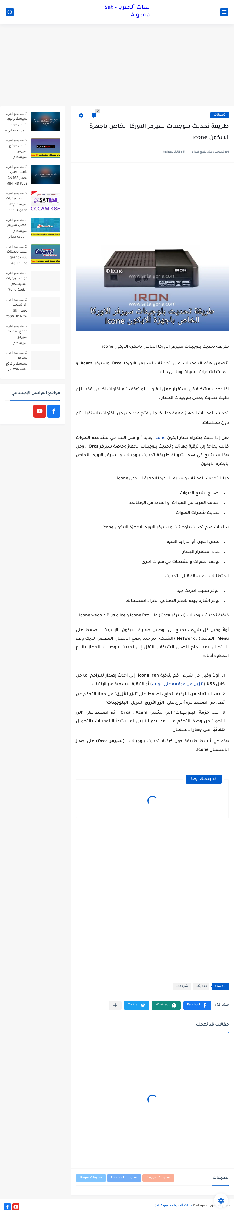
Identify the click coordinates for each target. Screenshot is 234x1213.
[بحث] (10, 12)
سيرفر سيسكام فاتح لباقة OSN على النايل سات (16, 364)
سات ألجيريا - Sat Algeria (127, 12)
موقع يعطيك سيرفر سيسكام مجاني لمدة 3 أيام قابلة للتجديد (17, 338)
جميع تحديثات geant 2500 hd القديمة (17, 258)
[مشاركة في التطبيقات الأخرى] (115, 1005)
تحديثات (219, 115)
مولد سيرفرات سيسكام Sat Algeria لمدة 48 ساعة (16, 205)
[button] (197, 1005)
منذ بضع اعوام (15, 114)
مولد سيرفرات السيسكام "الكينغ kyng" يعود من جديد (16, 285)
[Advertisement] (117, 65)
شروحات (182, 986)
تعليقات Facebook (124, 1178)
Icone (159, 438)
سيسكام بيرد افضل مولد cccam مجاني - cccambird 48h (16, 125)
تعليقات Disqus (91, 1178)
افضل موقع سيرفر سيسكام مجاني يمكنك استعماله (17, 152)
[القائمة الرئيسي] (224, 12)
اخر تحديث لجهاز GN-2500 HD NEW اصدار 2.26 (16, 311)
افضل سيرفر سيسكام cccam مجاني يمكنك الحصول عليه (17, 232)
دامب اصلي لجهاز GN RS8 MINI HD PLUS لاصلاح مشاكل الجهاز (16, 178)
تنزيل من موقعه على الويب (178, 684)
